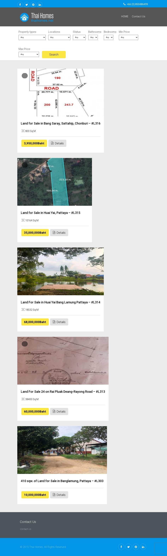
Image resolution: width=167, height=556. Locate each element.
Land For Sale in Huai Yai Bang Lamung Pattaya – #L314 (60, 302)
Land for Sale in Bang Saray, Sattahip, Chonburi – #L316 (60, 123)
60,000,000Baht (35, 411)
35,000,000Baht (35, 232)
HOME (124, 16)
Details (57, 143)
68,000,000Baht (35, 322)
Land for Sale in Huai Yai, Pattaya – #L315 (50, 213)
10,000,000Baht (35, 495)
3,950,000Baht (34, 143)
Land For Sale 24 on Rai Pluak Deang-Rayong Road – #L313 (63, 391)
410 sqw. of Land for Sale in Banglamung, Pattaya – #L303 (62, 481)
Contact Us (138, 16)
